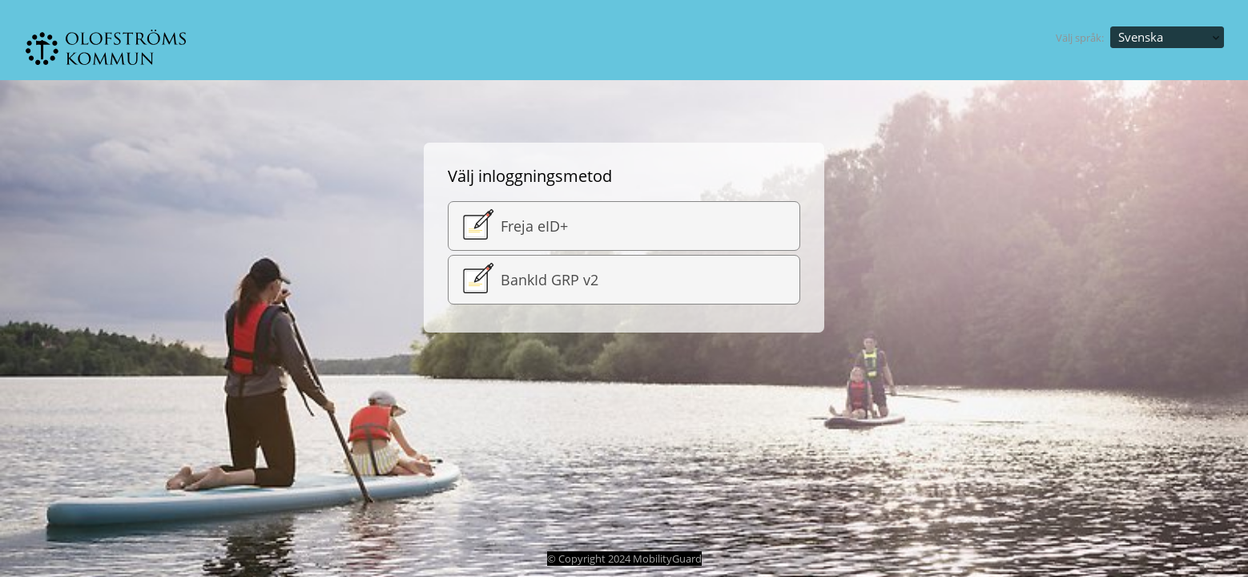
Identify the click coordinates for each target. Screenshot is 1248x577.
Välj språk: (1080, 37)
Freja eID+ (512, 226)
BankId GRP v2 (527, 280)
